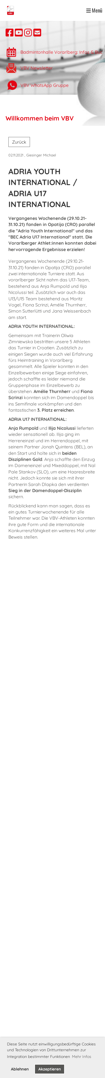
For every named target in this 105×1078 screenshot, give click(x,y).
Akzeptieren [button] (49, 1069)
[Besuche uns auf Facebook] (9, 32)
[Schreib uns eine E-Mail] (37, 32)
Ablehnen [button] (20, 1069)
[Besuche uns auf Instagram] (28, 32)
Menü (94, 10)
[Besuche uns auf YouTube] (19, 32)
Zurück (19, 142)
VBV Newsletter (36, 68)
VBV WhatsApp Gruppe (44, 85)
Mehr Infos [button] (81, 1056)
